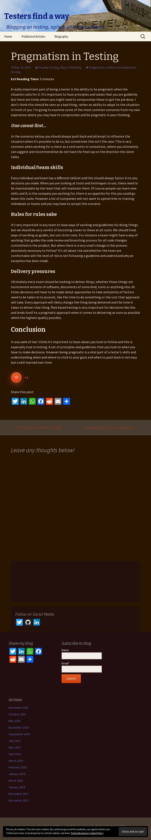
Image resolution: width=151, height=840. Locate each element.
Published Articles (33, 36)
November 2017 (19, 800)
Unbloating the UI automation (112, 427)
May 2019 (14, 747)
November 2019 (19, 727)
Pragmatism (96, 67)
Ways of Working (70, 67)
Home (8, 36)
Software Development (120, 67)
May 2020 (14, 721)
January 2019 (17, 774)
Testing (53, 67)
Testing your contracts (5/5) (36, 427)
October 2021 (17, 714)
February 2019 (18, 767)
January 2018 (17, 787)
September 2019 (19, 734)
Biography (61, 36)
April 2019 (15, 754)
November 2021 (19, 708)
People (42, 67)
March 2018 (16, 780)
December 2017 (19, 794)
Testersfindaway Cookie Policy (87, 833)
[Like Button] (16, 377)
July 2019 (14, 741)
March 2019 (16, 761)
